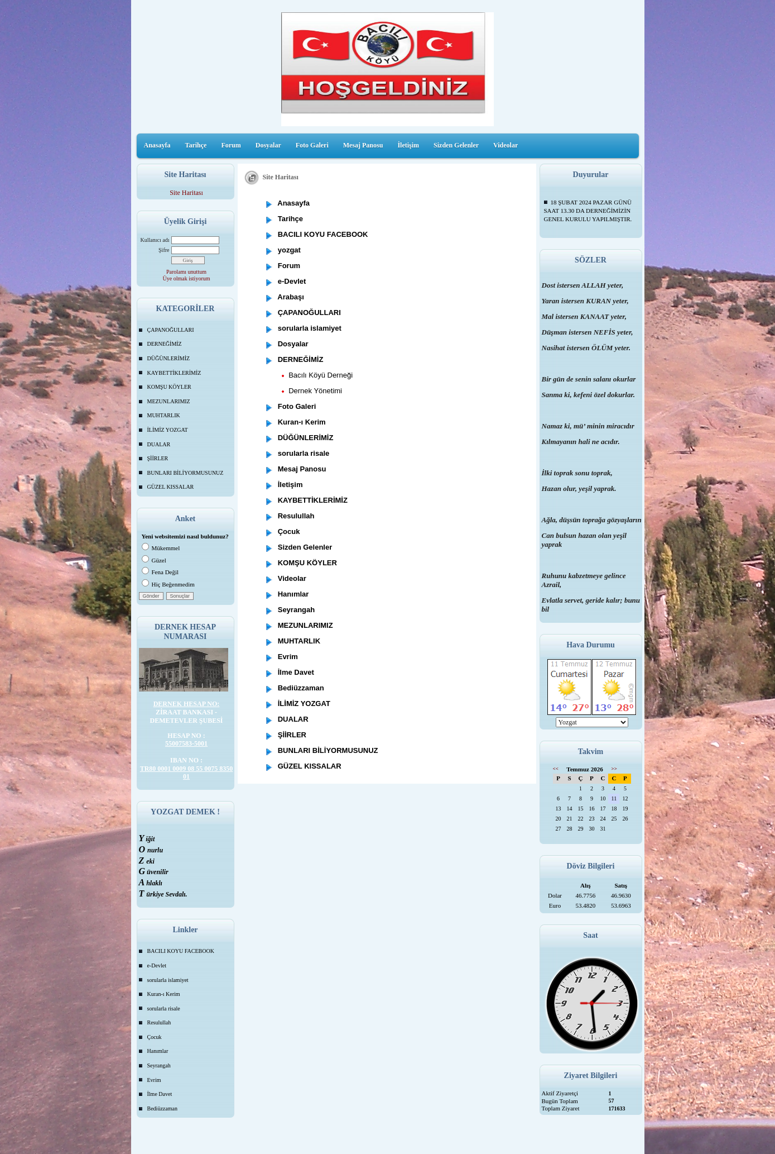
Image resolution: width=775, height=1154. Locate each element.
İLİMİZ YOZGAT (167, 430)
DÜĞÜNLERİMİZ (168, 358)
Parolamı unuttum (186, 272)
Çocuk (154, 1037)
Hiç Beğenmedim (168, 584)
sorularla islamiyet (168, 980)
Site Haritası (186, 193)
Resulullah (159, 1022)
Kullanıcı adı (155, 240)
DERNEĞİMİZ (164, 344)
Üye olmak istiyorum (186, 278)
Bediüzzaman (162, 1108)
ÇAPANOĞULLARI (170, 330)
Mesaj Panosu (363, 145)
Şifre (163, 250)
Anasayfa (157, 145)
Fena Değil (160, 572)
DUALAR (159, 444)
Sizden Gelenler (456, 145)
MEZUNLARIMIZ (168, 401)
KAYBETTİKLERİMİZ (174, 373)
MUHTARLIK (163, 415)
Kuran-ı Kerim (163, 994)
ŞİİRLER (158, 458)
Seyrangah (159, 1065)
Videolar (505, 145)
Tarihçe (196, 145)
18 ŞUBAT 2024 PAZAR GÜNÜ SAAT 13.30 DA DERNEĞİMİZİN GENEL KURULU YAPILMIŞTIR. (588, 210)
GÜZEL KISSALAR (170, 487)
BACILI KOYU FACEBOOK (180, 951)
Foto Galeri (312, 145)
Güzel (154, 560)
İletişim (408, 145)
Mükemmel (161, 548)
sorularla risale (163, 1008)
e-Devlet (156, 965)
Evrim (154, 1080)
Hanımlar (158, 1051)
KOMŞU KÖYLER (169, 387)
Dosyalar (268, 145)
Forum (230, 145)
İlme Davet (159, 1094)
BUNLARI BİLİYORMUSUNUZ (185, 473)
